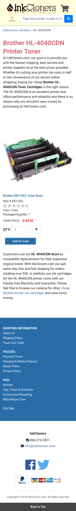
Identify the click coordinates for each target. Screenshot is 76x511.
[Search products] (42, 19)
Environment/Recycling (17, 394)
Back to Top (38, 506)
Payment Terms (13, 356)
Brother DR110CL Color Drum (23, 195)
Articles (8, 384)
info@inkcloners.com (40, 446)
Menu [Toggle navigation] (12, 19)
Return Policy (11, 366)
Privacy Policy (11, 371)
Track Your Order (13, 342)
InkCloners (10, 30)
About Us (9, 333)
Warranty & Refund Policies (20, 361)
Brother (25, 30)
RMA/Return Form (14, 399)
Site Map (8, 408)
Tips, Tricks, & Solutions (18, 389)
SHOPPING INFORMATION (20, 328)
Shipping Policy (12, 338)
